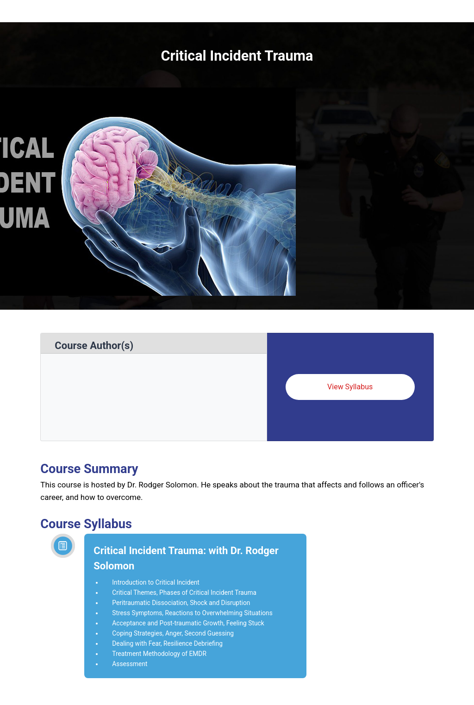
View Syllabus (350, 386)
